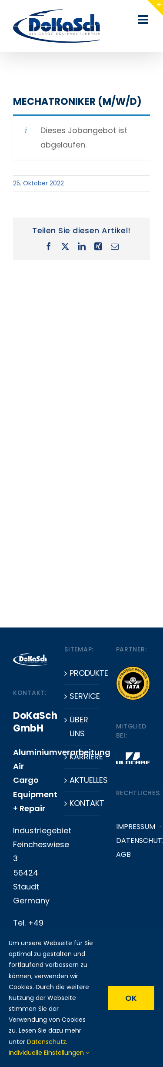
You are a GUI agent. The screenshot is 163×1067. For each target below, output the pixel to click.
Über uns (79, 726)
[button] (15, 1051)
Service (82, 696)
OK (131, 998)
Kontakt (82, 803)
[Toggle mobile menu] (144, 19)
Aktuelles (82, 780)
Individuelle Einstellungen (49, 1052)
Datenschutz (46, 1041)
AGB (123, 854)
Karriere (82, 756)
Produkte (82, 673)
